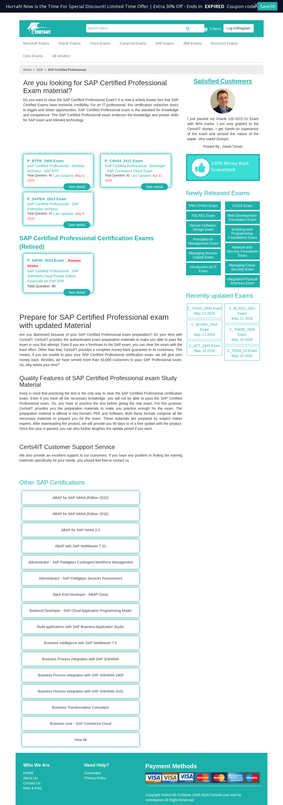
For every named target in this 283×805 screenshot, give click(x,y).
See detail (76, 187)
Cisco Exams (100, 43)
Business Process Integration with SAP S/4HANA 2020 (80, 691)
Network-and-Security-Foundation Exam (242, 251)
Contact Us (32, 783)
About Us (30, 778)
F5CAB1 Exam (203, 216)
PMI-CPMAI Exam (203, 206)
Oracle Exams (69, 43)
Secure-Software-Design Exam (203, 227)
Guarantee (92, 773)
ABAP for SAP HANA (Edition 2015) (81, 498)
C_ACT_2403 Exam (204, 348)
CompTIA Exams (133, 43)
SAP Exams (164, 43)
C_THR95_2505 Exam (242, 334)
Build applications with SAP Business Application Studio (80, 627)
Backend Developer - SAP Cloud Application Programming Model (80, 611)
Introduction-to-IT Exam (203, 269)
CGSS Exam (242, 206)
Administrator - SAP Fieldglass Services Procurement (80, 578)
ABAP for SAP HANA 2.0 (80, 530)
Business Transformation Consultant (80, 707)
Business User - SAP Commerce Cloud (80, 724)
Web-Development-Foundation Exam (242, 218)
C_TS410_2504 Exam (204, 311)
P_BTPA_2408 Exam (45, 161)
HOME (28, 773)
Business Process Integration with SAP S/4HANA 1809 (80, 675)
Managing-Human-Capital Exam (203, 255)
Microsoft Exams (36, 43)
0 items (211, 29)
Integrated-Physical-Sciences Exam (242, 281)
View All (80, 740)
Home (27, 70)
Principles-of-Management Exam (203, 241)
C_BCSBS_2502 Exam (204, 329)
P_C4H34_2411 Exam (124, 161)
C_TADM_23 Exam (242, 353)
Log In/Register (239, 28)
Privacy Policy (95, 778)
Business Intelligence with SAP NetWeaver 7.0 (80, 643)
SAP (40, 70)
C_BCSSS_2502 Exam (242, 313)
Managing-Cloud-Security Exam (242, 267)
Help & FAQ (32, 788)
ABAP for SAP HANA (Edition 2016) (81, 514)
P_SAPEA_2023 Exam (46, 199)
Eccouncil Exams (224, 43)
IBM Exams (193, 43)
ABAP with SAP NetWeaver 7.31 (80, 546)
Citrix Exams (33, 56)
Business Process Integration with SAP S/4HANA (80, 659)
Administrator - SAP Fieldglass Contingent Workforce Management (80, 562)
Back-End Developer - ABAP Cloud (80, 594)
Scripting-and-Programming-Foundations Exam (242, 233)
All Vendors (61, 56)
